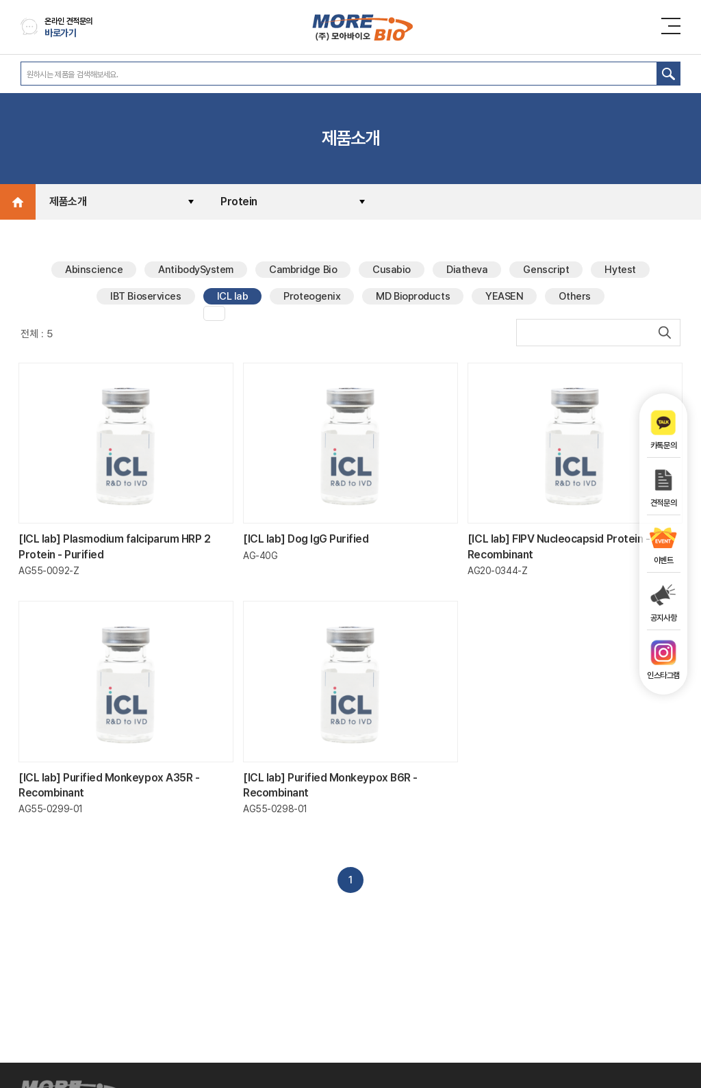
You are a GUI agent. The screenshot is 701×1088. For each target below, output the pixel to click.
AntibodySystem (195, 269)
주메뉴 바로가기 (0, 0)
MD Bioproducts (413, 296)
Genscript (546, 269)
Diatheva (466, 269)
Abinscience (94, 269)
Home (18, 202)
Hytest (619, 269)
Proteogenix (311, 296)
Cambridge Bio (303, 269)
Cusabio (391, 269)
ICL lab (232, 296)
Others (574, 296)
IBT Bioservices (145, 296)
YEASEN (504, 296)
